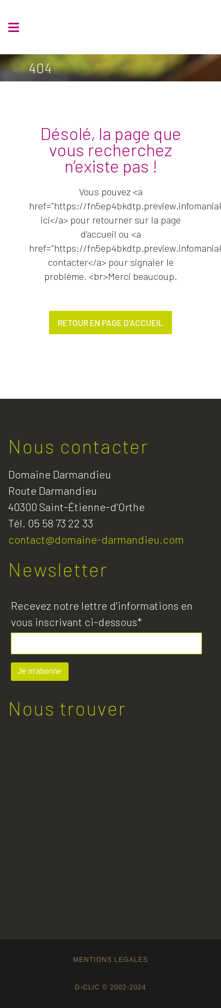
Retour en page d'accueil (110, 322)
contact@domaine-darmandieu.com (96, 539)
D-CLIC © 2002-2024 (110, 987)
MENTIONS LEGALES (110, 960)
